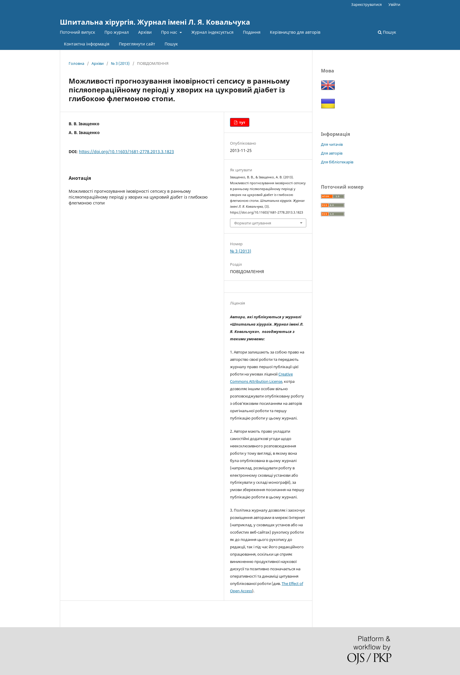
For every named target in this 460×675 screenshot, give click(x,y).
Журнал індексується (212, 32)
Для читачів (332, 144)
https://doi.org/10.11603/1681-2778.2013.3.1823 (126, 151)
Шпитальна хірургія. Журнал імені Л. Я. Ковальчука (155, 22)
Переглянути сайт (137, 44)
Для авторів (331, 153)
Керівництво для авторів (295, 32)
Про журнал (116, 32)
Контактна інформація (86, 44)
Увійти (394, 4)
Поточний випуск (77, 32)
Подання (252, 32)
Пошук (171, 44)
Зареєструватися (366, 4)
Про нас (169, 32)
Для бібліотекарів (337, 162)
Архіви (145, 32)
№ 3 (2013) (120, 63)
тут (241, 122)
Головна (76, 63)
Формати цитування (252, 223)
